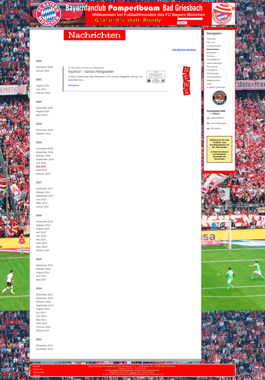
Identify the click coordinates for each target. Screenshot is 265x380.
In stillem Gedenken (216, 87)
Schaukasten (213, 73)
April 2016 (41, 243)
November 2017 (44, 188)
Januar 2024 (42, 70)
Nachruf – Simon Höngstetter (91, 72)
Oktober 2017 (43, 192)
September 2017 (45, 195)
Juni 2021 (41, 89)
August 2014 (42, 309)
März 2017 (41, 203)
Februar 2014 (43, 327)
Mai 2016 (41, 239)
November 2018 (44, 152)
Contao (132, 372)
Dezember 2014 (44, 294)
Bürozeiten (216, 128)
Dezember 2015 (44, 265)
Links (209, 84)
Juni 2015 (41, 276)
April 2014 (41, 323)
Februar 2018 (43, 173)
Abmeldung (212, 66)
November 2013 (44, 349)
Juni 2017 (41, 199)
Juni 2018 (41, 162)
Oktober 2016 (43, 225)
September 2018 (45, 159)
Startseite (211, 39)
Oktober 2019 (43, 133)
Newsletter (212, 52)
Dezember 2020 (44, 107)
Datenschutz (38, 372)
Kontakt (36, 366)
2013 (39, 339)
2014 (39, 288)
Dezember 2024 (44, 67)
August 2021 (42, 85)
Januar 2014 (42, 330)
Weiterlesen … (75, 85)
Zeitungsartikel (213, 77)
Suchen (182, 23)
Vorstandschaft (214, 46)
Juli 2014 (40, 312)
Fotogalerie (212, 70)
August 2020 (42, 111)
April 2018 (41, 170)
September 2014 (45, 305)
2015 (39, 259)
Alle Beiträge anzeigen (184, 49)
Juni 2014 (41, 316)
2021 (39, 79)
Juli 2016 (40, 232)
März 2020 (41, 115)
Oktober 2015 (43, 268)
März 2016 (41, 246)
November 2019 (44, 130)
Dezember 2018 (44, 148)
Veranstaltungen (214, 63)
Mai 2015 (41, 279)
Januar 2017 (42, 206)
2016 (39, 215)
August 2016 (42, 228)
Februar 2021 (43, 92)
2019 (39, 123)
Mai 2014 (41, 319)
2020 (39, 101)
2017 (39, 182)
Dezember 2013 (44, 345)
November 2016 (44, 221)
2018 (39, 142)
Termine (210, 56)
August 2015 (42, 272)
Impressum (38, 369)
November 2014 (44, 298)
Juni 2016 (41, 236)
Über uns (211, 42)
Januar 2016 (42, 250)
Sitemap (36, 375)
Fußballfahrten (213, 59)
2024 (39, 60)
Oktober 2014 (43, 301)
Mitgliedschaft (213, 80)
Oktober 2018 (43, 155)
